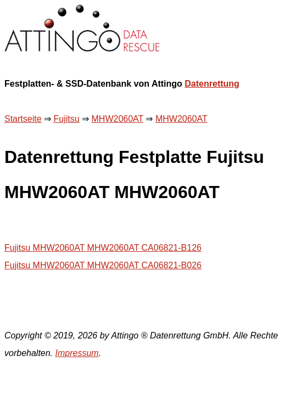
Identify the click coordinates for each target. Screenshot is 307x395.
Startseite (23, 118)
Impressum (77, 353)
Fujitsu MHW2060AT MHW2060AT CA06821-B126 (103, 247)
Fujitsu (66, 118)
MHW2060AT (118, 118)
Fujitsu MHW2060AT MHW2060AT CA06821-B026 (103, 265)
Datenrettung (212, 83)
